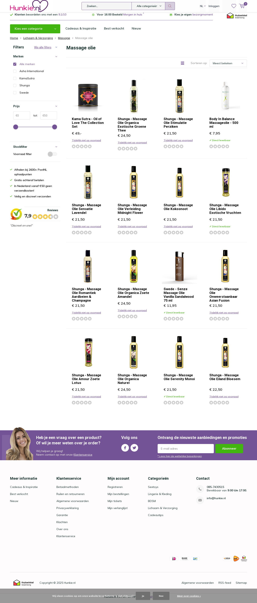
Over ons (62, 532)
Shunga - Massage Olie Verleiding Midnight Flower (132, 212)
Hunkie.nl (69, 586)
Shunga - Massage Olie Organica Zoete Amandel (133, 296)
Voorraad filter (35, 157)
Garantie (62, 518)
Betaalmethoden (67, 490)
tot (33, 118)
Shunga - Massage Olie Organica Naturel (132, 382)
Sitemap (241, 586)
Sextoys (153, 490)
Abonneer (229, 451)
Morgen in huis (132, 17)
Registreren (115, 490)
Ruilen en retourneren (70, 497)
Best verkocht (114, 32)
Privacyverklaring (67, 511)
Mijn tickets (115, 504)
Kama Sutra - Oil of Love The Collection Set (88, 126)
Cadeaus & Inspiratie (81, 32)
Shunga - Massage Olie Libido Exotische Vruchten (225, 212)
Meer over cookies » (189, 595)
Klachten (62, 525)
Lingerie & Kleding (159, 497)
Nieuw (137, 32)
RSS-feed (224, 586)
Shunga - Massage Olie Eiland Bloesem (224, 380)
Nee (161, 595)
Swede (24, 95)
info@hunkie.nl (216, 501)
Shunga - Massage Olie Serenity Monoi (179, 380)
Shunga (24, 88)
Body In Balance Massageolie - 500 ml (223, 126)
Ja (143, 595)
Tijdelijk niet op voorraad (86, 143)
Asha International (31, 74)
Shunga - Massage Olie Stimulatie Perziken (178, 126)
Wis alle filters (42, 50)
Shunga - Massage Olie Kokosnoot (178, 210)
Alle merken (27, 67)
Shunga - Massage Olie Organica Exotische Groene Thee (132, 127)
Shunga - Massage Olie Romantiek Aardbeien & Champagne (86, 297)
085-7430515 (215, 490)
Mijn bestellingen (118, 497)
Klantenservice (82, 457)
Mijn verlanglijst (117, 511)
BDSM (152, 504)
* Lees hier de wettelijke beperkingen (180, 459)
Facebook (125, 450)
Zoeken (170, 6)
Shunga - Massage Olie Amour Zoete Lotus (86, 382)
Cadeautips (155, 518)
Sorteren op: (199, 66)
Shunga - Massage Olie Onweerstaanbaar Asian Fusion (224, 297)
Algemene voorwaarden (72, 504)
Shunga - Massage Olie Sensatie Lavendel (86, 212)
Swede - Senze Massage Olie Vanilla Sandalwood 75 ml (179, 297)
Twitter (134, 450)
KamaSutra (27, 81)
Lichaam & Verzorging (162, 511)
